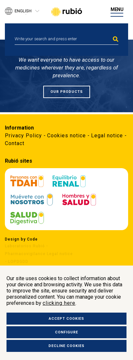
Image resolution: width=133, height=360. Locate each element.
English (23, 11)
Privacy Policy (23, 135)
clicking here (59, 303)
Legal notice (107, 135)
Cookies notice (66, 135)
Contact (14, 143)
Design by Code (21, 239)
